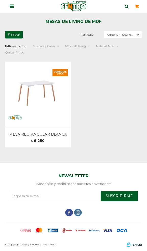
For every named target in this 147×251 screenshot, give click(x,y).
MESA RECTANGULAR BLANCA (38, 134)
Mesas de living (75, 46)
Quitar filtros (14, 52)
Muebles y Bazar (44, 46)
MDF (105, 46)
